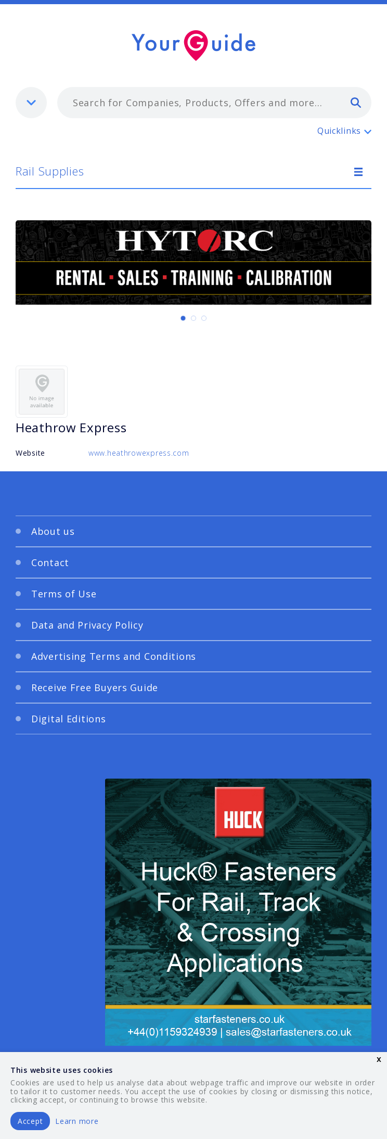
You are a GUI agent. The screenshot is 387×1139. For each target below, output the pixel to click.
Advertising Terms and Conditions (113, 656)
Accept (30, 1121)
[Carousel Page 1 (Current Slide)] (183, 318)
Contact (50, 562)
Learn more (76, 1121)
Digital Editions (68, 718)
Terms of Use (64, 593)
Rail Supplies (50, 171)
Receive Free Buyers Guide (94, 687)
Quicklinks (339, 130)
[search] (355, 102)
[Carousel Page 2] (193, 318)
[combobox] (214, 102)
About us (53, 531)
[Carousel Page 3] (204, 318)
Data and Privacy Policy (87, 625)
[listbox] (31, 102)
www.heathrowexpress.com (138, 453)
